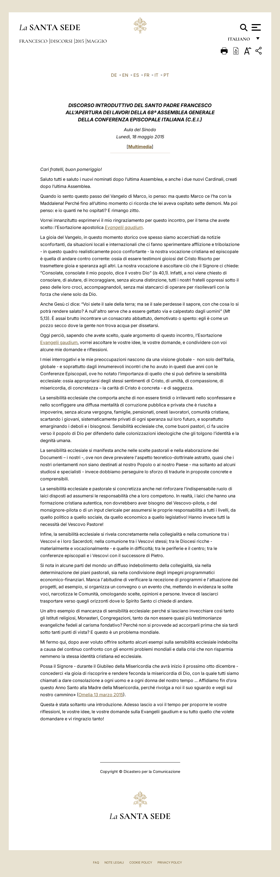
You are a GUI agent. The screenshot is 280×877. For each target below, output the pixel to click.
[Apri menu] (255, 27)
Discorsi (62, 41)
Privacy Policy (170, 862)
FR (146, 75)
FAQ (96, 862)
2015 (80, 41)
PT (166, 75)
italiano (240, 40)
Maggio (97, 41)
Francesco (34, 41)
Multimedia (140, 146)
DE (114, 75)
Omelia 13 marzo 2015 (100, 694)
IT (156, 75)
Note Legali (114, 862)
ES (136, 75)
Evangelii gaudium (124, 227)
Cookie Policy (140, 862)
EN (125, 75)
